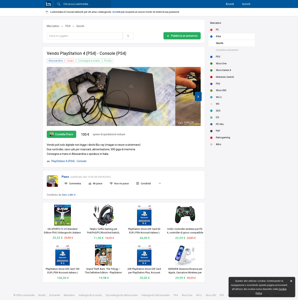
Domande (54, 295)
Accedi (230, 4)
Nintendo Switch (222, 77)
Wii (214, 103)
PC (214, 29)
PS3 (215, 83)
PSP (215, 130)
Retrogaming (220, 137)
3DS (215, 110)
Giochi (219, 43)
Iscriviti (246, 4)
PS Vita (217, 124)
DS (214, 117)
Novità (41, 295)
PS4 (215, 36)
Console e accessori (227, 50)
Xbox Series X (220, 70)
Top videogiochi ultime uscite (121, 295)
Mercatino (215, 22)
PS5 (215, 56)
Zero (64, 194)
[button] (198, 96)
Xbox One (218, 63)
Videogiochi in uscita (90, 295)
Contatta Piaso (61, 134)
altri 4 (72, 194)
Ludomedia (28, 295)
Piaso (65, 176)
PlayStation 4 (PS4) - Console (66, 161)
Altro (215, 144)
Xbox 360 (218, 90)
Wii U (216, 97)
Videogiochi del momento (155, 295)
